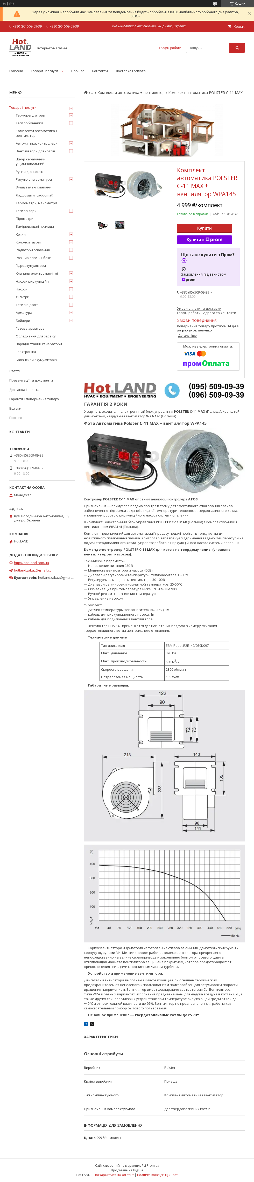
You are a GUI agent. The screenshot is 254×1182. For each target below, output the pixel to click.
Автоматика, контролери (37, 143)
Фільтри (22, 297)
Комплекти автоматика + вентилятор (131, 93)
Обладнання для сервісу (36, 336)
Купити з (204, 239)
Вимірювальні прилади (35, 226)
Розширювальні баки (33, 257)
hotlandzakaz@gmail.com (34, 570)
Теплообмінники (29, 123)
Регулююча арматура (34, 179)
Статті (14, 371)
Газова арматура (30, 328)
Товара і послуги (23, 107)
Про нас (77, 71)
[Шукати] (237, 48)
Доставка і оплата (131, 71)
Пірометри (24, 218)
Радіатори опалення (33, 250)
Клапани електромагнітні (37, 273)
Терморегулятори (30, 115)
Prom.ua (153, 1165)
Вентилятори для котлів (35, 151)
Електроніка (26, 351)
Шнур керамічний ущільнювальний (30, 161)
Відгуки (15, 408)
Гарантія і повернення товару (34, 399)
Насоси (21, 289)
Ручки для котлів (29, 171)
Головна (16, 71)
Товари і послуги (44, 71)
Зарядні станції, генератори (39, 344)
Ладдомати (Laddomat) (34, 195)
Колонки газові (28, 242)
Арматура (24, 312)
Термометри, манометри (36, 203)
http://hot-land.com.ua (31, 563)
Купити (204, 228)
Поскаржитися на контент (114, 1175)
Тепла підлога (27, 304)
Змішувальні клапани (33, 187)
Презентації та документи (31, 380)
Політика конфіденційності (157, 1175)
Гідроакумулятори (31, 265)
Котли (21, 234)
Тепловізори (26, 210)
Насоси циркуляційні (33, 281)
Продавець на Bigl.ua (127, 1170)
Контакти (100, 71)
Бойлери (23, 320)
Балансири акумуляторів (36, 359)
